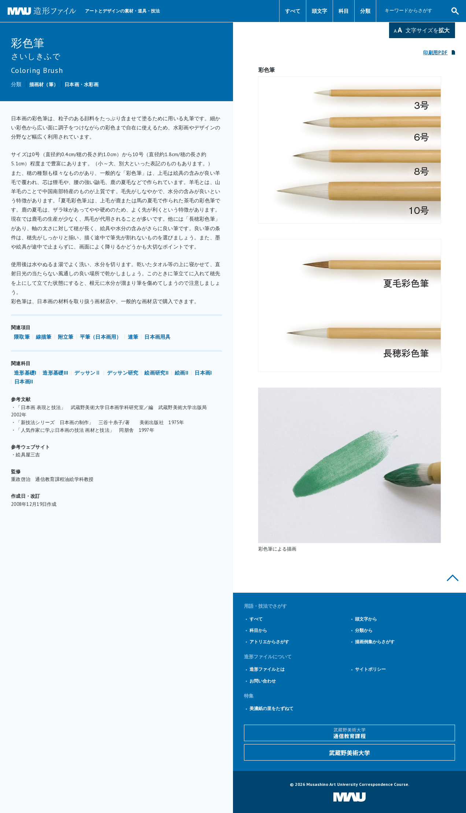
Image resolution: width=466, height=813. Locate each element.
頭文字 (319, 11)
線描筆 (44, 337)
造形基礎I (25, 372)
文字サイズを (428, 30)
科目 (344, 11)
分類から (364, 630)
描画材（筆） (44, 84)
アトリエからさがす (269, 641)
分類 (365, 11)
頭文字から (366, 619)
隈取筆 (22, 337)
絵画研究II (156, 372)
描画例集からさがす (375, 641)
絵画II (181, 372)
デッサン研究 (122, 372)
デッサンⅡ (87, 372)
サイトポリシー (370, 669)
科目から (258, 630)
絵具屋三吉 (28, 455)
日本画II (23, 381)
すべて (292, 11)
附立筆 (66, 337)
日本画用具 (157, 337)
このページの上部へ (453, 577)
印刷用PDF (435, 52)
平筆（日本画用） (101, 337)
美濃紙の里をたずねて (271, 708)
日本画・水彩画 (81, 84)
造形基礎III (55, 372)
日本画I (203, 372)
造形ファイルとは (267, 669)
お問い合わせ (262, 681)
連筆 (133, 337)
